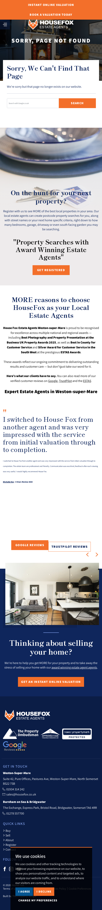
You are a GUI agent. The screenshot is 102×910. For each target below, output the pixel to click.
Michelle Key (8, 482)
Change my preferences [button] (37, 900)
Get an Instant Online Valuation (51, 682)
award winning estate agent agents (74, 667)
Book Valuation (51, 15)
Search (77, 103)
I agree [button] (24, 891)
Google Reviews (29, 545)
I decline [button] (43, 891)
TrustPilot (65, 381)
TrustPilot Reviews (69, 547)
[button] (87, 554)
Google (53, 381)
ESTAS (87, 381)
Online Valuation (51, 5)
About (8, 840)
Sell (6, 835)
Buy (6, 831)
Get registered (51, 270)
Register (9, 845)
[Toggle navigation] (5, 24)
